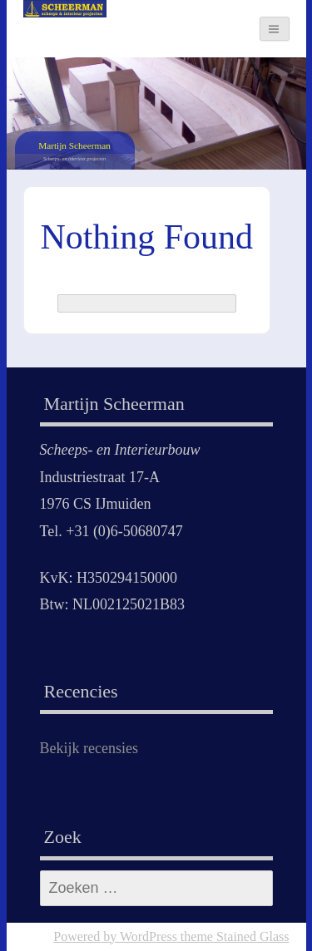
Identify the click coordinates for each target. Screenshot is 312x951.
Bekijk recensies (89, 748)
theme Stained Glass (233, 936)
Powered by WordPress (115, 936)
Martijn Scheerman (74, 145)
